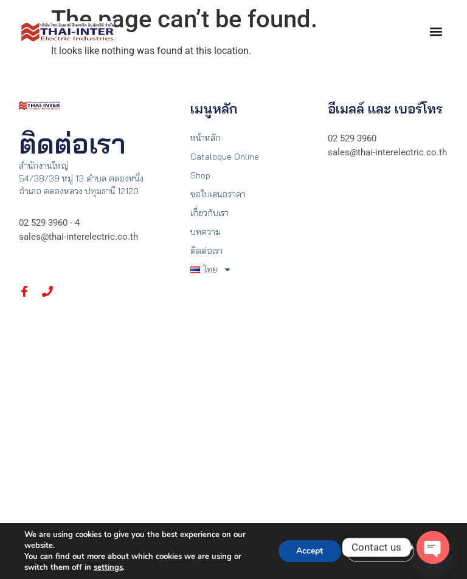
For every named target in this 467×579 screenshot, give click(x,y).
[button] (436, 32)
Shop (200, 175)
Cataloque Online (224, 156)
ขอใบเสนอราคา (218, 194)
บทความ (205, 231)
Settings (379, 551)
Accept (308, 551)
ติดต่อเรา (206, 250)
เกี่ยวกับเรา (209, 213)
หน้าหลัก (205, 137)
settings (108, 567)
